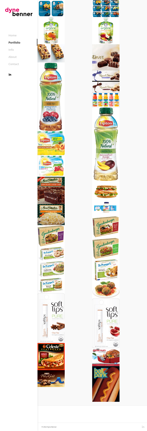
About (12, 57)
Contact (13, 64)
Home (12, 35)
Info (11, 50)
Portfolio (14, 42)
